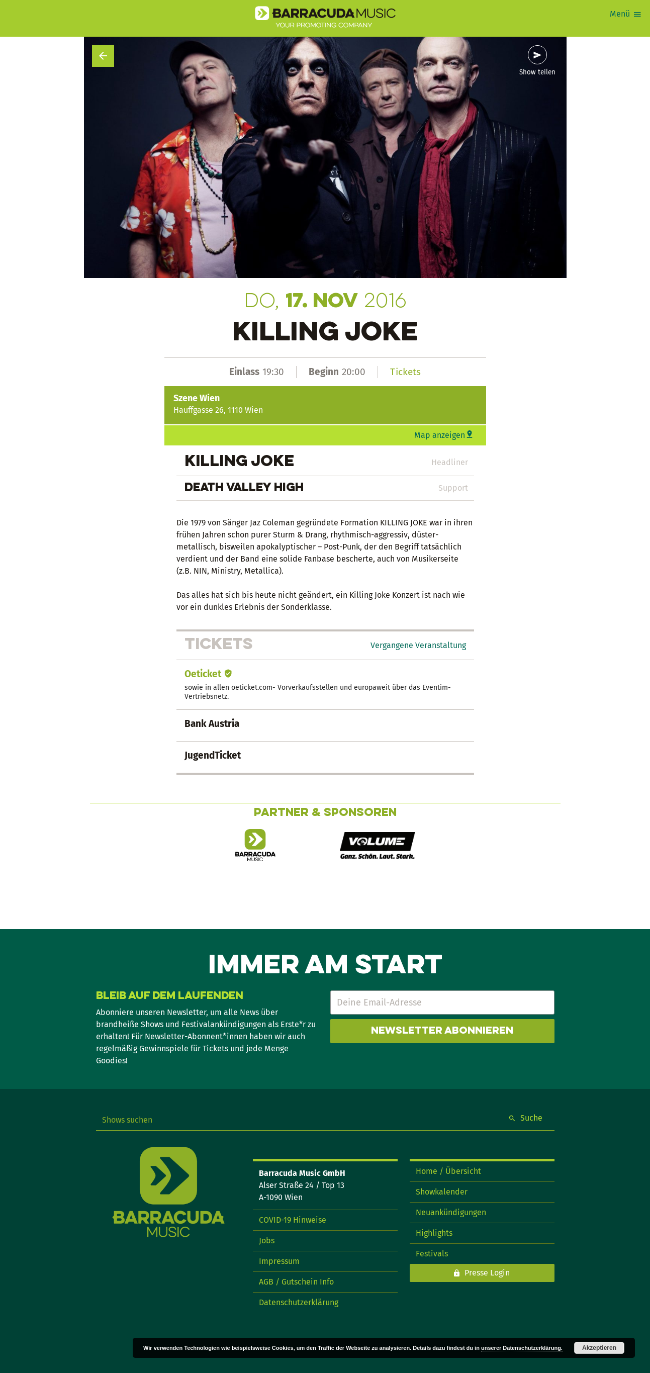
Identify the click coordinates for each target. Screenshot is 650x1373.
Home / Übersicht (448, 1171)
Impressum (279, 1261)
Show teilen (537, 72)
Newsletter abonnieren (442, 1031)
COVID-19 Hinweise (292, 1220)
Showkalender (442, 1192)
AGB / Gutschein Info (296, 1282)
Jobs (266, 1240)
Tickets (405, 372)
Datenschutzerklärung (298, 1302)
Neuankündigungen (451, 1212)
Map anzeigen (439, 435)
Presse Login (487, 1272)
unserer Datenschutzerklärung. (522, 1348)
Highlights (434, 1233)
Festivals (432, 1253)
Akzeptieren (599, 1347)
